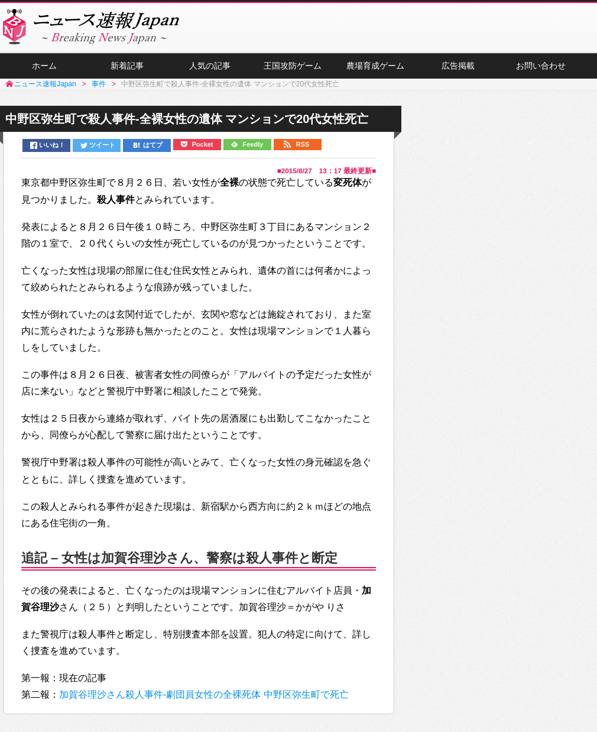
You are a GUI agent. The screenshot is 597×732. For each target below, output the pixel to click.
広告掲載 (458, 65)
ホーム (44, 65)
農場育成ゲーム (375, 65)
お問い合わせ (541, 65)
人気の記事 (210, 65)
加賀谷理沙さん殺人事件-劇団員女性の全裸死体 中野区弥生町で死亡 (204, 694)
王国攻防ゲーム (293, 65)
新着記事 (127, 65)
